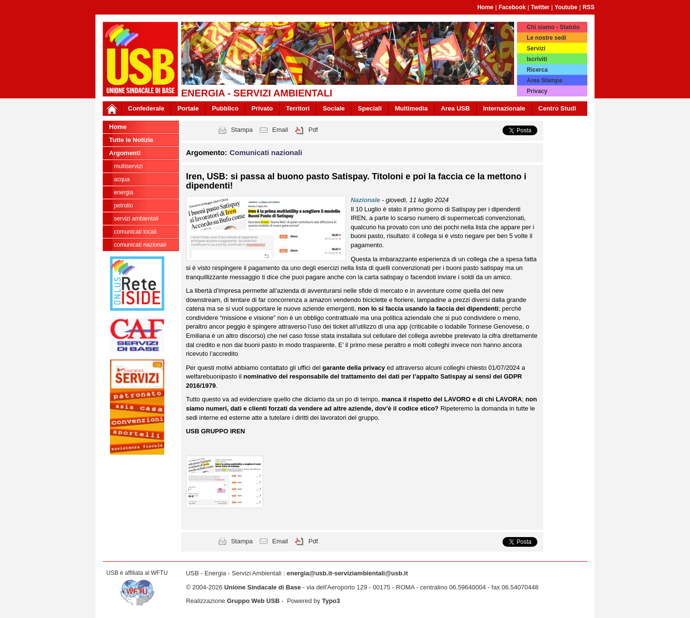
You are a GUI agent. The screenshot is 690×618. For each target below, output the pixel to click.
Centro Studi (557, 108)
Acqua (122, 179)
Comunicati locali (135, 231)
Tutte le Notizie (131, 139)
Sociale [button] (334, 108)
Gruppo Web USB (253, 600)
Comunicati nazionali (140, 244)
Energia (123, 192)
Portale (188, 108)
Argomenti (125, 153)
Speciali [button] (370, 108)
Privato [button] (262, 108)
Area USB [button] (455, 108)
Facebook (512, 7)
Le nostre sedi (546, 37)
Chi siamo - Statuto (553, 27)
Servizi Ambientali (136, 218)
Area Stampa (544, 80)
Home (485, 7)
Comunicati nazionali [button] (266, 152)
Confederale (146, 108)
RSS (588, 7)
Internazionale (504, 108)
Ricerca (537, 69)
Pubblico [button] (225, 108)
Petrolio (123, 205)
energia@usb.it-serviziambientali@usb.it (347, 573)
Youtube (566, 7)
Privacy (537, 91)
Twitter (540, 7)
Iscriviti (537, 59)
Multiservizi (128, 166)
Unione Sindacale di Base (262, 587)
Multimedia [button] (411, 108)
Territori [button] (298, 108)
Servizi (536, 48)
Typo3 (331, 600)
